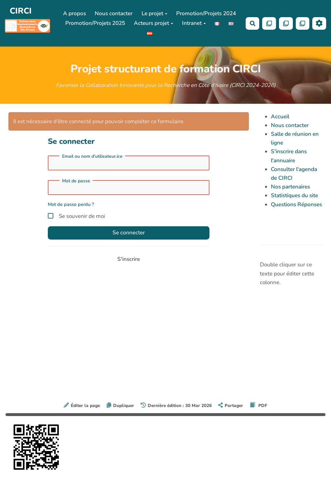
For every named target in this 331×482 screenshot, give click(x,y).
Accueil (280, 116)
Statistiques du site (294, 195)
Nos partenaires (290, 186)
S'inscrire (128, 259)
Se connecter (128, 232)
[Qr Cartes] (269, 23)
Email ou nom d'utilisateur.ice (92, 156)
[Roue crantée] (319, 23)
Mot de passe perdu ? (71, 204)
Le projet (154, 13)
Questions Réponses (296, 204)
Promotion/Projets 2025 (95, 23)
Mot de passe (76, 181)
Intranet (194, 23)
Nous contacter (114, 13)
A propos (74, 13)
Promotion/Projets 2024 (206, 13)
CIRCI (21, 10)
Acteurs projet (153, 23)
